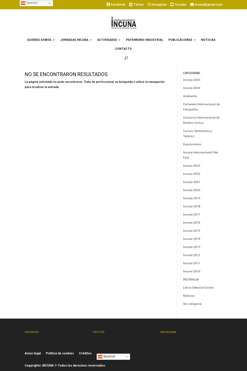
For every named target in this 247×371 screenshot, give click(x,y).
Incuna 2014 (191, 239)
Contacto (123, 48)
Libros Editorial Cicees (198, 287)
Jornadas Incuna (74, 39)
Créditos (85, 353)
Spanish (106, 356)
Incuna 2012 (191, 255)
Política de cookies (60, 353)
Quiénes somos (39, 39)
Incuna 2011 (191, 263)
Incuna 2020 (191, 190)
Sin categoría (192, 304)
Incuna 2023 (191, 166)
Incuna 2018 (191, 206)
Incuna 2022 (191, 174)
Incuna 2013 (191, 247)
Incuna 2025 (191, 80)
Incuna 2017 (191, 214)
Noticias (208, 39)
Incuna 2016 (191, 222)
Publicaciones (180, 39)
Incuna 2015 (191, 231)
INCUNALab (191, 279)
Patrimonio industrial (144, 39)
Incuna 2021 (191, 182)
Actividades (107, 39)
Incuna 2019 (191, 198)
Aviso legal (33, 353)
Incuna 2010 (191, 271)
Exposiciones (192, 144)
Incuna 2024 (191, 88)
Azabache (190, 96)
